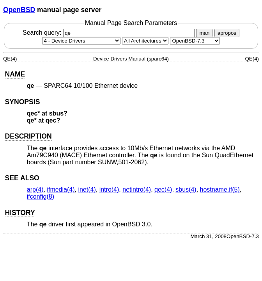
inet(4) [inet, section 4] (87, 189)
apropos (227, 33)
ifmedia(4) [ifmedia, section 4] (60, 189)
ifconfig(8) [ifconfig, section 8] (40, 196)
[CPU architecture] (145, 40)
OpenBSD (19, 10)
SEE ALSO (22, 178)
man (204, 33)
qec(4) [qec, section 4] (163, 189)
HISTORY (20, 213)
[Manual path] (195, 40)
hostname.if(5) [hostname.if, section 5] (220, 189)
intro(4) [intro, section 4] (109, 189)
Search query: (109, 32)
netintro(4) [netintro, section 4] (136, 189)
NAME (15, 74)
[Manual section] (81, 40)
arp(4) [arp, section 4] (35, 189)
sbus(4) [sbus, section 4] (185, 189)
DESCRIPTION (28, 136)
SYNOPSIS (22, 102)
